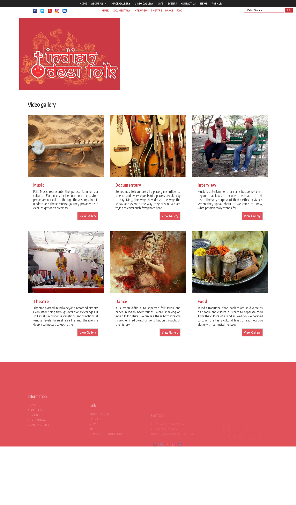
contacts (35, 431)
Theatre (156, 10)
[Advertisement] (123, 475)
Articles (217, 3)
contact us (188, 3)
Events (172, 3)
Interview (141, 10)
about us (35, 426)
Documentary (121, 10)
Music (105, 10)
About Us (98, 3)
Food (179, 10)
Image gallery (120, 3)
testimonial (37, 436)
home (83, 3)
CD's (160, 3)
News (203, 3)
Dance (169, 10)
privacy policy (38, 441)
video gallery (144, 3)
